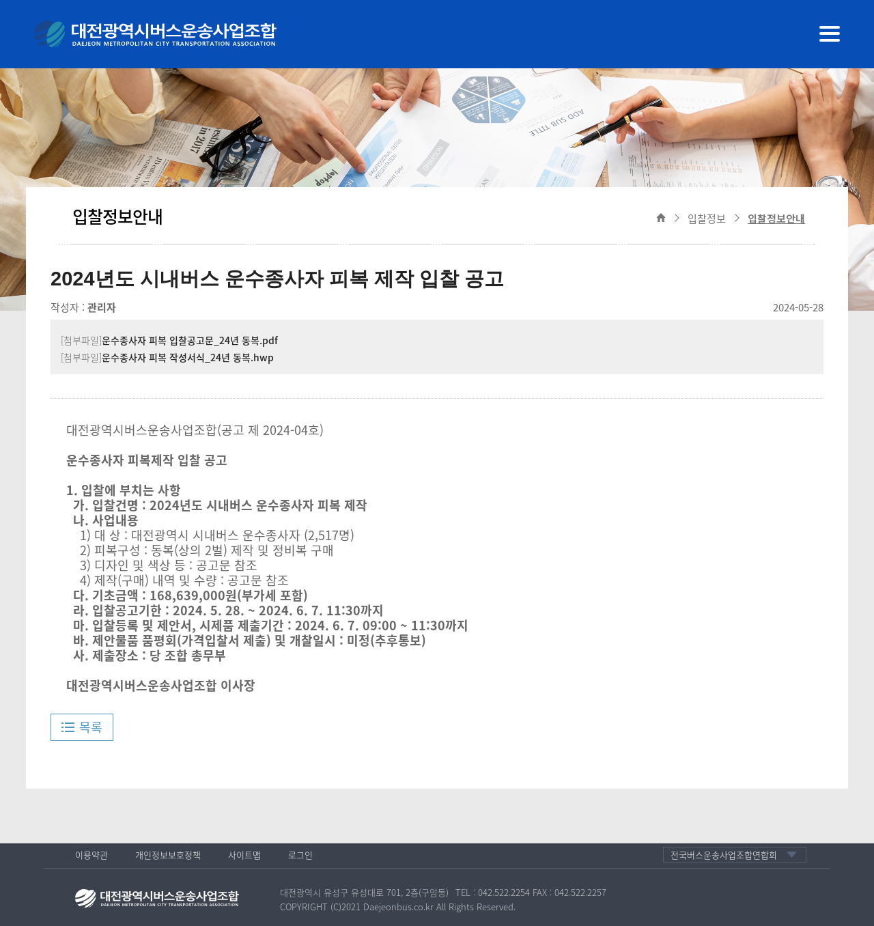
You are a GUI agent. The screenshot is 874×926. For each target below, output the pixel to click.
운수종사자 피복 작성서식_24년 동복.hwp (188, 357)
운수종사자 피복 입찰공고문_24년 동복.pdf (190, 340)
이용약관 (91, 854)
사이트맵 (244, 854)
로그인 (300, 854)
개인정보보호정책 (168, 854)
